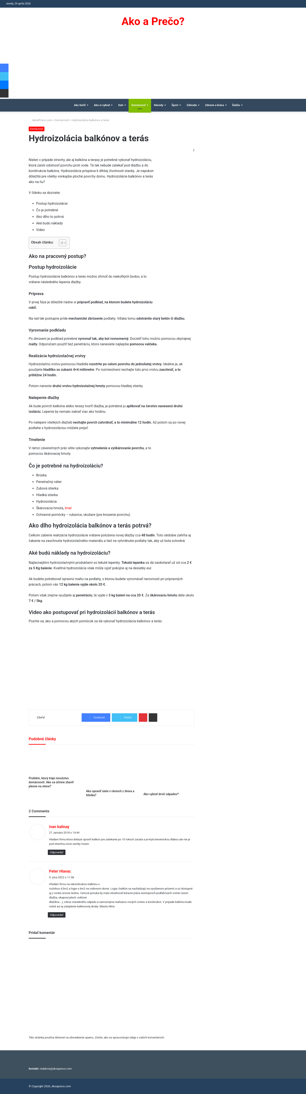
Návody (158, 105)
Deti (120, 105)
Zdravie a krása (214, 105)
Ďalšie (236, 105)
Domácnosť (139, 105)
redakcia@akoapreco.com (56, 1068)
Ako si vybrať (102, 105)
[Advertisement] (153, 67)
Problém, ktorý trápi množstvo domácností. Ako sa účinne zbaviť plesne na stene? (51, 782)
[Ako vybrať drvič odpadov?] (168, 769)
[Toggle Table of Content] (60, 242)
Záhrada (192, 105)
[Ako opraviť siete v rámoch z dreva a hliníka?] (111, 768)
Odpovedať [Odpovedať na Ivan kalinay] (56, 852)
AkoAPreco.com (40, 120)
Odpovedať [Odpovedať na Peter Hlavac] (56, 914)
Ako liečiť (80, 105)
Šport (174, 105)
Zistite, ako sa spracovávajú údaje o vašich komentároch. (130, 1037)
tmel (68, 508)
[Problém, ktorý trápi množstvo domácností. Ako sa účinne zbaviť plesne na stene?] (54, 761)
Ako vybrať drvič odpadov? (161, 794)
